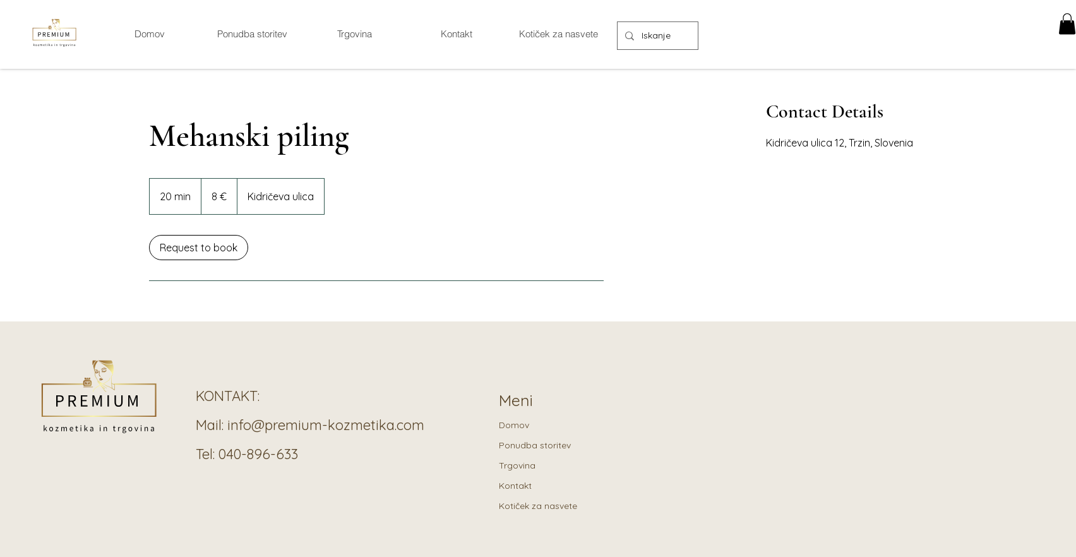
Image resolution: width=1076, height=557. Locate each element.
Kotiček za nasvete (538, 506)
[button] (1067, 23)
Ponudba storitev (535, 445)
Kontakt (515, 485)
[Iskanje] (656, 35)
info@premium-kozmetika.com (325, 425)
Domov (514, 425)
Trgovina (517, 465)
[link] (198, 247)
